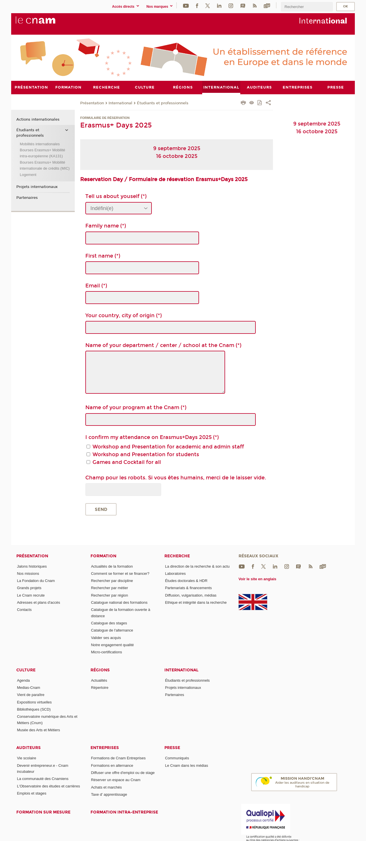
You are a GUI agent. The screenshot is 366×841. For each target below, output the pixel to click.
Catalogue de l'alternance (112, 630)
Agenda (23, 680)
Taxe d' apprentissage (109, 794)
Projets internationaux (37, 187)
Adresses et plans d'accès (38, 602)
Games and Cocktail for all (127, 462)
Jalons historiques (32, 566)
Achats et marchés (106, 787)
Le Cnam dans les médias (186, 765)
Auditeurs (28, 747)
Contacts (24, 609)
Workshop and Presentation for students (146, 454)
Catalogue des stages (109, 623)
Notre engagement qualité (112, 645)
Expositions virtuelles (34, 702)
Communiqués (177, 758)
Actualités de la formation (112, 566)
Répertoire (100, 687)
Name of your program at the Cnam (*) (135, 407)
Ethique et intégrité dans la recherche (196, 602)
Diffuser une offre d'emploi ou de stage (123, 773)
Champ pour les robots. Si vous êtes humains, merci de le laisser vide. (175, 477)
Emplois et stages (31, 793)
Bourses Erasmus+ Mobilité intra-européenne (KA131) (42, 153)
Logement (28, 174)
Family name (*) (105, 226)
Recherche (177, 555)
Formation (103, 555)
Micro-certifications (106, 652)
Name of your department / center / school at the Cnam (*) (163, 345)
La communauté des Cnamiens (42, 779)
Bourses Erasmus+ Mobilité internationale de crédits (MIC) (45, 165)
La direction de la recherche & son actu (197, 566)
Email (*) (96, 285)
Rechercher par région (109, 595)
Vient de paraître (30, 695)
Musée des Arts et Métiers (38, 730)
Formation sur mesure (43, 812)
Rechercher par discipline (112, 581)
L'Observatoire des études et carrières (48, 786)
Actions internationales (38, 119)
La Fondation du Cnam (36, 581)
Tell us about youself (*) (116, 196)
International (120, 103)
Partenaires (27, 197)
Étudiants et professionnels (162, 103)
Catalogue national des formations (119, 602)
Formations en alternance (112, 765)
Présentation (92, 103)
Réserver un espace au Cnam (116, 780)
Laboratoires (175, 573)
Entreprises (104, 747)
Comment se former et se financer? (120, 573)
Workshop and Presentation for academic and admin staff (168, 446)
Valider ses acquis (106, 637)
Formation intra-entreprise (124, 812)
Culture (26, 669)
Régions (100, 669)
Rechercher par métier (109, 588)
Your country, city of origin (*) (123, 315)
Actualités (99, 680)
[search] (306, 6)
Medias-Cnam (28, 687)
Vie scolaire (26, 758)
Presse (172, 747)
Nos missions (28, 573)
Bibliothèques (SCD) (34, 709)
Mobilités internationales (40, 144)
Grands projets (29, 588)
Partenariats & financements (188, 588)
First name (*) (102, 255)
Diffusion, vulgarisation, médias (191, 595)
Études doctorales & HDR (186, 581)
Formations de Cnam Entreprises (118, 758)
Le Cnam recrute (31, 595)
